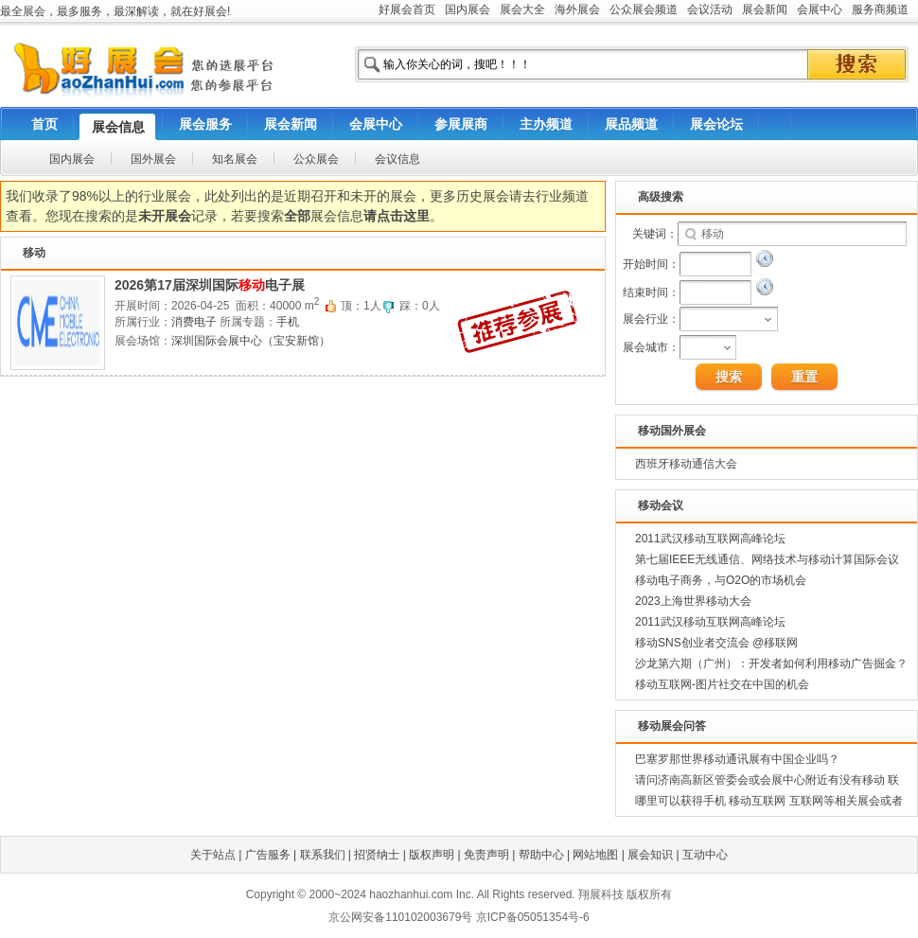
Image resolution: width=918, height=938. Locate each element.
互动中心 (705, 854)
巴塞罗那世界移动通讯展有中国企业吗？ (737, 759)
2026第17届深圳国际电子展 (210, 284)
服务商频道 (880, 9)
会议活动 (710, 9)
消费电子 (194, 321)
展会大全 (522, 9)
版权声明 (431, 854)
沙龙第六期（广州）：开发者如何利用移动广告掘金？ (771, 663)
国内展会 (467, 9)
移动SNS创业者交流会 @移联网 (716, 642)
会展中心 (819, 9)
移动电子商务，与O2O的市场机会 (720, 580)
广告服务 (268, 854)
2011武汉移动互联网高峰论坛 (710, 538)
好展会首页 (407, 9)
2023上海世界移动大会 (693, 601)
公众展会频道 (643, 9)
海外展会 (577, 9)
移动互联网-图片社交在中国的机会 (722, 684)
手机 (287, 321)
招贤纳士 (376, 854)
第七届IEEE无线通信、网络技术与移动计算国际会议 (767, 559)
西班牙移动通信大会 (686, 463)
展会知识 (650, 854)
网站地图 (595, 854)
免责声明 (486, 854)
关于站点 (213, 854)
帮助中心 (541, 854)
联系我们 (322, 854)
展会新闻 (764, 9)
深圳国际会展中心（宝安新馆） (250, 340)
